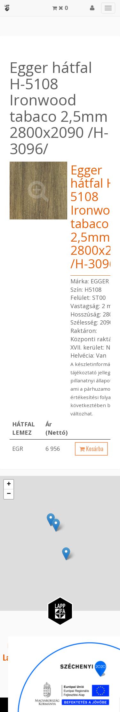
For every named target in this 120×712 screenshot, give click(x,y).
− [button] (9, 494)
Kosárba (91, 448)
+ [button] (9, 484)
